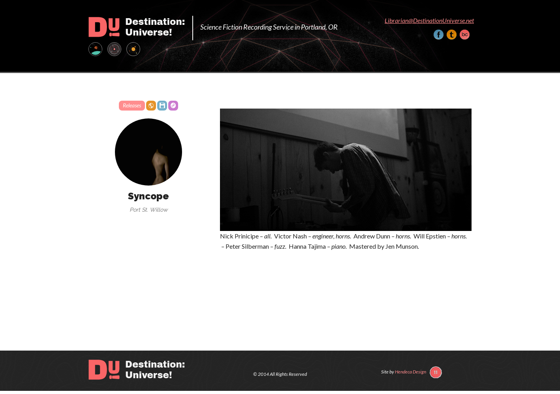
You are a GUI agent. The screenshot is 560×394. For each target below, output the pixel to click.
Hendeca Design (410, 372)
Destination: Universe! (136, 27)
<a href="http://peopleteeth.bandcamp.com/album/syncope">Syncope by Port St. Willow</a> (346, 274)
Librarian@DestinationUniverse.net (429, 20)
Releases (132, 105)
